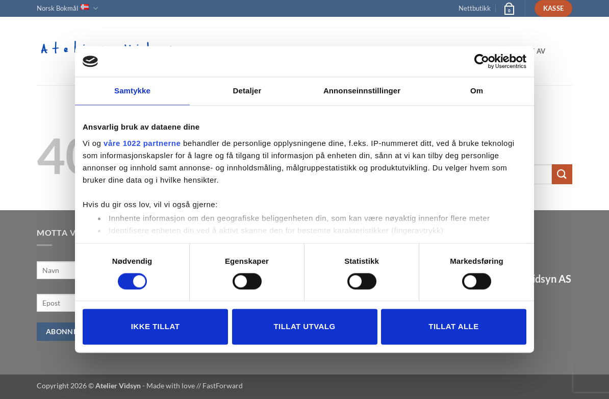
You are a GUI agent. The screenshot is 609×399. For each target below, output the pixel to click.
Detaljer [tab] (247, 90)
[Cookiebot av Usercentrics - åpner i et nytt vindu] (481, 61)
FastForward (222, 385)
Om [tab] (476, 90)
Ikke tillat (155, 326)
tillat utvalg (304, 326)
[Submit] (562, 174)
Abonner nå (70, 331)
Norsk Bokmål (67, 8)
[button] (508, 8)
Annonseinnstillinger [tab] (361, 90)
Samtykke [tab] (132, 90)
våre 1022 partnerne (142, 143)
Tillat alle (453, 326)
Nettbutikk (475, 8)
